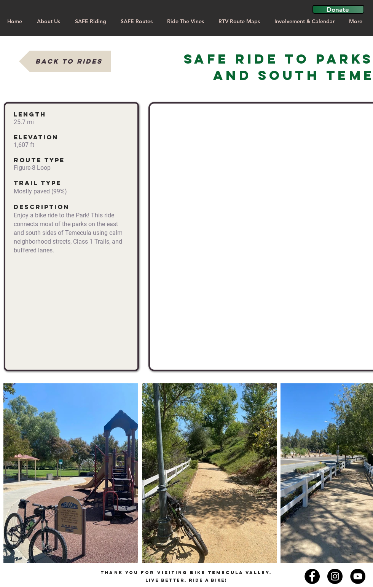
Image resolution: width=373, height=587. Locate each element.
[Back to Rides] (65, 61)
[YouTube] (357, 576)
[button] (338, 9)
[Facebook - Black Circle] (312, 576)
